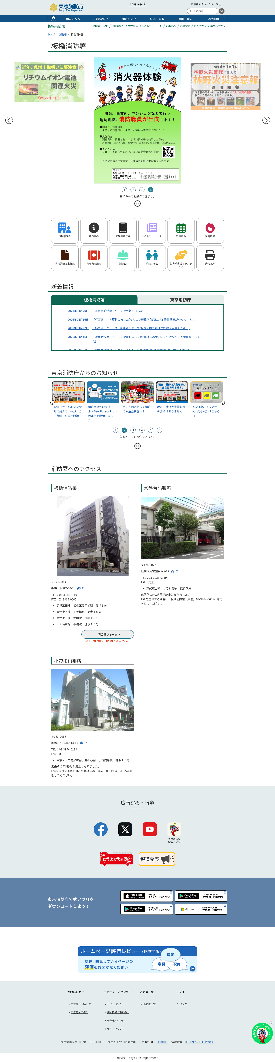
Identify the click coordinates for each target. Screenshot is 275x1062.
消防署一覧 (149, 1004)
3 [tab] (142, 190)
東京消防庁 (180, 299)
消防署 (63, 34)
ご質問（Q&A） (79, 1004)
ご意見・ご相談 (79, 1012)
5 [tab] (151, 430)
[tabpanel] (137, 82)
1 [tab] (124, 190)
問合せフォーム (108, 634)
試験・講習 (157, 19)
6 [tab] (159, 430)
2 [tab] (133, 190)
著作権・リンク (115, 1020)
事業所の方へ (101, 19)
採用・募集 (185, 19)
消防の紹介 (129, 19)
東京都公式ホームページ (204, 4)
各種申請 (213, 19)
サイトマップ (114, 1028)
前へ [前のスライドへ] (9, 120)
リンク (183, 1004)
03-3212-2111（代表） (199, 1042)
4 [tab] (151, 190)
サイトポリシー (115, 1004)
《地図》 (162, 1042)
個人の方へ (73, 19)
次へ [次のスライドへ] (266, 120)
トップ (53, 20)
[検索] (221, 11)
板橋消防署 (94, 299)
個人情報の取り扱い (118, 1012)
